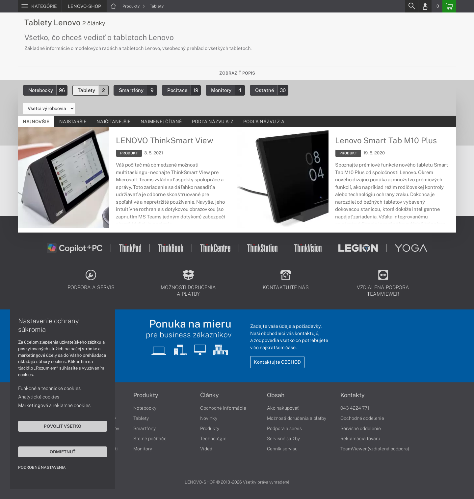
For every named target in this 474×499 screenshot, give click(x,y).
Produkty (133, 6)
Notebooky (47, 90)
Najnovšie (36, 121)
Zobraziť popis (237, 73)
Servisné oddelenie (360, 428)
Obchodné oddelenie (362, 418)
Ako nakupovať (283, 408)
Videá (206, 448)
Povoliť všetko (62, 426)
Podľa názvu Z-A (263, 121)
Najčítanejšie (113, 121)
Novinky (208, 418)
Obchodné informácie (223, 408)
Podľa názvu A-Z (212, 121)
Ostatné (271, 90)
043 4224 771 (354, 408)
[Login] (425, 6)
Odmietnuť (62, 451)
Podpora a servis (284, 428)
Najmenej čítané (161, 121)
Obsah (275, 395)
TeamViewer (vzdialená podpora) (374, 448)
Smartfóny (138, 90)
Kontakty (352, 395)
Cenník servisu (282, 448)
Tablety (157, 6)
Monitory (228, 90)
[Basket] (449, 6)
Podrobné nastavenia (42, 467)
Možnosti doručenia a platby (296, 418)
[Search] (411, 6)
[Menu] (40, 6)
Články (209, 395)
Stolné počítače (150, 438)
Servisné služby (283, 438)
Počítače (183, 90)
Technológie (213, 438)
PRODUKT (129, 153)
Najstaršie (73, 121)
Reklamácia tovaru (360, 438)
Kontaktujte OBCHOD (277, 362)
